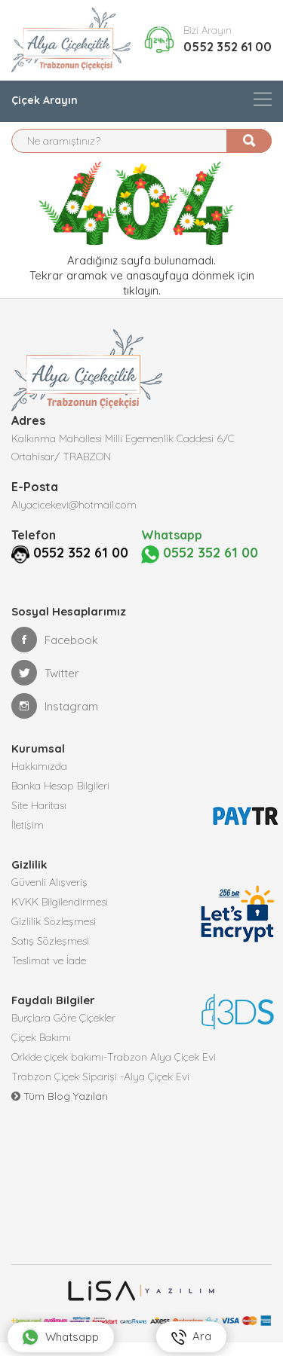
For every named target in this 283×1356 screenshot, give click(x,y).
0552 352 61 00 (227, 46)
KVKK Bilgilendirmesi (59, 902)
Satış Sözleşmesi (50, 941)
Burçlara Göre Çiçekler (63, 1018)
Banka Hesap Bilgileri (60, 786)
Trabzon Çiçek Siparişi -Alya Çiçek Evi (100, 1076)
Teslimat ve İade (48, 960)
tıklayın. (142, 290)
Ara (191, 1337)
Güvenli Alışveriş (49, 882)
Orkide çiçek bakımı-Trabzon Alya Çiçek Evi (113, 1057)
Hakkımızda (39, 766)
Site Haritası (38, 805)
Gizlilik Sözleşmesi (53, 921)
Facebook (54, 639)
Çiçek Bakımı (41, 1037)
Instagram (54, 706)
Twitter (45, 673)
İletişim (27, 825)
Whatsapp (60, 1337)
